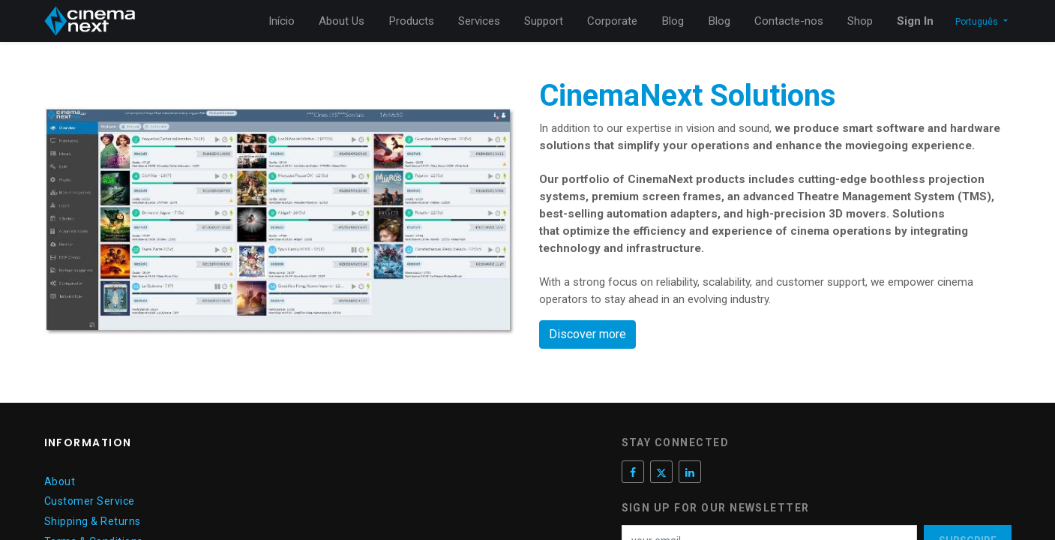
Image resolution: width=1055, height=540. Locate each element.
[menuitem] (281, 21)
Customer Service (89, 501)
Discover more (587, 334)
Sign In (915, 21)
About (60, 482)
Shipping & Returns (92, 521)
